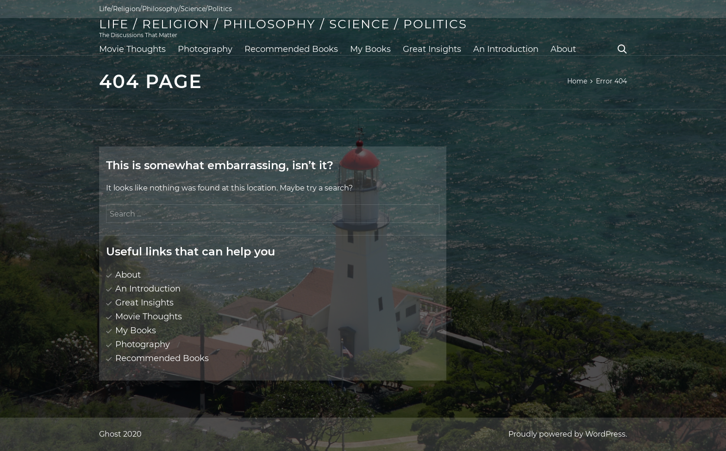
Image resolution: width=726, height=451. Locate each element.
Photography (205, 49)
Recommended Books (291, 49)
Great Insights (432, 49)
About (563, 49)
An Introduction (505, 49)
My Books (370, 49)
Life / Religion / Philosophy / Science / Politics (283, 24)
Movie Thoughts (132, 49)
